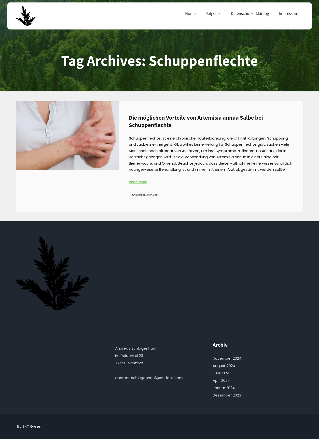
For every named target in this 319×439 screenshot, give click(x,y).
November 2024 (227, 358)
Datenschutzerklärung (250, 13)
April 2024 (221, 380)
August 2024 (224, 365)
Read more (138, 182)
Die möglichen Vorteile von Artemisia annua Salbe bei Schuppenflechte (196, 121)
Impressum (288, 13)
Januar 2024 (224, 387)
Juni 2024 (221, 373)
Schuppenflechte (144, 195)
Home (190, 13)
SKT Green (31, 426)
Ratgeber (213, 13)
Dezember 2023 (227, 395)
